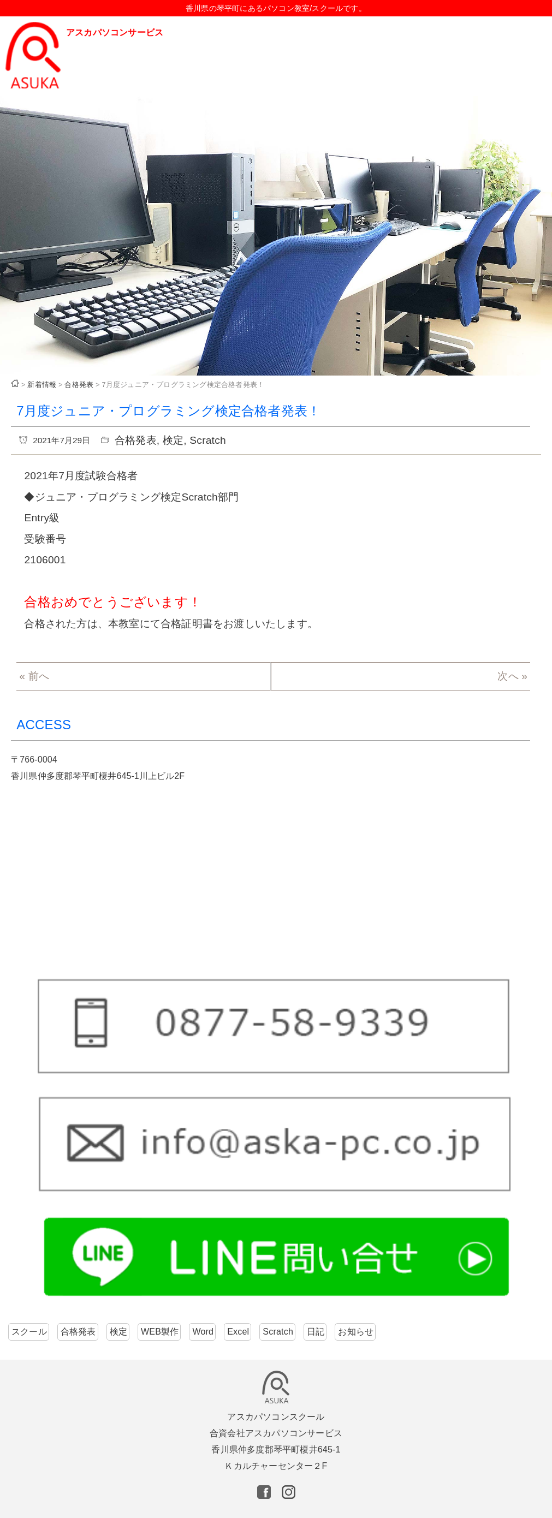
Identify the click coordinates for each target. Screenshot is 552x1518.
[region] (276, 236)
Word (202, 1331)
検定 (173, 440)
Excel (238, 1331)
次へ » (512, 676)
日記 (315, 1331)
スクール (29, 1331)
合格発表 (136, 440)
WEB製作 (160, 1331)
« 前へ (34, 676)
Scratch (207, 440)
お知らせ (355, 1331)
